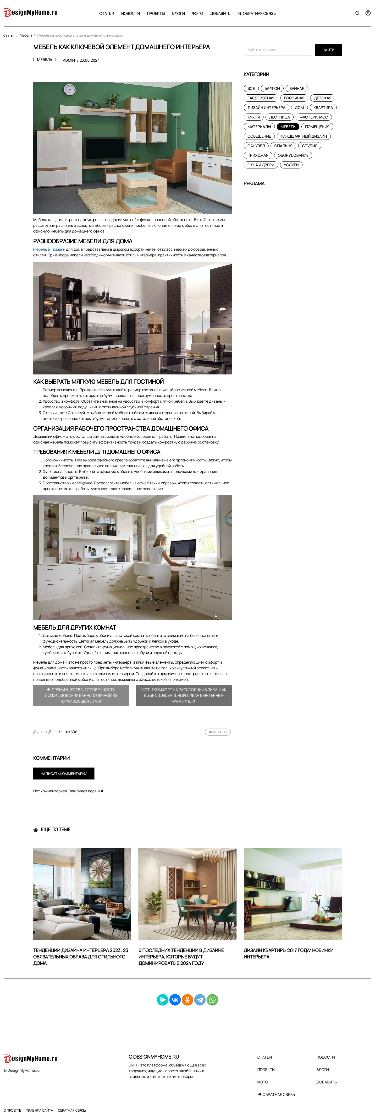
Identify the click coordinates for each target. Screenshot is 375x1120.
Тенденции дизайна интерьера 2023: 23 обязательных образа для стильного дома (80, 956)
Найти (328, 49)
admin (69, 60)
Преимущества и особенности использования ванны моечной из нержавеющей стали (81, 695)
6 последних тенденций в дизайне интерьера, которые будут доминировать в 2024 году (181, 956)
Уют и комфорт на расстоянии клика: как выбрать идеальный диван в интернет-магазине (183, 695)
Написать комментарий (64, 773)
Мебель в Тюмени (49, 249)
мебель (220, 732)
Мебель (44, 59)
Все (251, 88)
